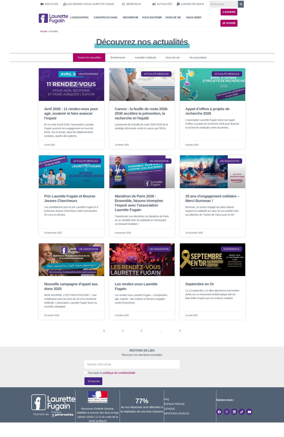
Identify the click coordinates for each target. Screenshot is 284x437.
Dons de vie (174, 17)
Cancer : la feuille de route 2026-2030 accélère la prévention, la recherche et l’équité (141, 113)
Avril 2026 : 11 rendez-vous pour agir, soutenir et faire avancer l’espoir (71, 113)
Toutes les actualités (89, 57)
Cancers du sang (106, 17)
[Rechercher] (241, 4)
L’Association (80, 17)
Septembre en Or (199, 284)
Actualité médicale (145, 57)
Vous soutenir (152, 17)
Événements (117, 57)
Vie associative (197, 57)
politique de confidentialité (119, 373)
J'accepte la (111, 373)
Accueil (43, 31)
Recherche (130, 17)
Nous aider (193, 17)
